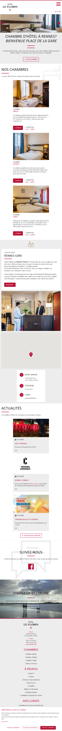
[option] (31, 23)
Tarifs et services (31, 663)
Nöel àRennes (21, 444)
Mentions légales (31, 692)
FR (56, 11)
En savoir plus (5, 721)
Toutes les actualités (32, 535)
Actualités (31, 686)
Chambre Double (31, 657)
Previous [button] (3, 23)
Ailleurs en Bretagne (31, 689)
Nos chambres (32, 59)
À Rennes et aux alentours (31, 680)
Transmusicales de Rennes (26, 520)
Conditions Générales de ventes (31, 695)
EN (60, 11)
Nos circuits (32, 607)
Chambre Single (31, 654)
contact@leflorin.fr (30, 398)
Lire (16, 450)
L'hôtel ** (31, 673)
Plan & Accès (31, 683)
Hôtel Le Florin (10, 7)
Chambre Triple (31, 660)
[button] (31, 354)
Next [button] (59, 23)
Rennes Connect (22, 480)
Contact (31, 677)
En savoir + (10, 284)
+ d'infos (18, 128)
